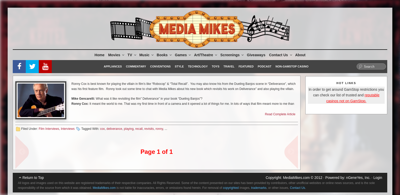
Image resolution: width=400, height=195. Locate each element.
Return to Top (33, 178)
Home (100, 55)
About (300, 55)
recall (139, 129)
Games (183, 55)
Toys (215, 66)
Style (179, 66)
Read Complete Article (280, 114)
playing (129, 129)
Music (146, 55)
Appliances (113, 66)
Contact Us (281, 55)
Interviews (67, 129)
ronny (159, 129)
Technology (198, 66)
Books (164, 55)
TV (132, 55)
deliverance (114, 129)
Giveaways (256, 55)
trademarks (258, 188)
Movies (116, 55)
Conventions (160, 66)
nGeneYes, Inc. (358, 178)
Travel (228, 66)
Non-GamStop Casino (292, 66)
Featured (246, 66)
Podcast (264, 66)
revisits (149, 129)
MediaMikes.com (296, 178)
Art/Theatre (206, 55)
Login (377, 178)
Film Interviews (49, 129)
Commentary (136, 66)
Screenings (232, 55)
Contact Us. (298, 188)
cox (102, 129)
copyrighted (231, 188)
